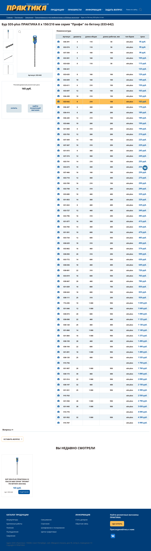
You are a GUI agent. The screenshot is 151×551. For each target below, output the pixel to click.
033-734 (66, 238)
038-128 (66, 325)
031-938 (66, 401)
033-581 (66, 58)
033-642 (66, 101)
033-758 (66, 189)
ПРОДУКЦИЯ (57, 9)
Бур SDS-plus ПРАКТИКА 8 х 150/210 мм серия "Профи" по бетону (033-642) (17, 481)
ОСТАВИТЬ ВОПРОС (12, 439)
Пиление (10, 528)
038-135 (66, 357)
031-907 (66, 368)
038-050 (66, 254)
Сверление (29, 17)
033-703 (66, 134)
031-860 (66, 330)
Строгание (45, 524)
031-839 (66, 287)
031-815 (66, 150)
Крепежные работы (14, 524)
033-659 (66, 80)
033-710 (66, 178)
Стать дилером (82, 520)
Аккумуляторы (12, 520)
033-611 (66, 85)
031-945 (66, 406)
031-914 (66, 379)
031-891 (66, 352)
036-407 (66, 107)
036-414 (66, 112)
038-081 (66, 270)
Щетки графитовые (49, 532)
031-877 (66, 221)
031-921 (66, 390)
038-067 (66, 281)
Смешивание (46, 520)
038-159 (66, 341)
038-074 (66, 314)
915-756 (66, 363)
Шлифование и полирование (53, 528)
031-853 (66, 199)
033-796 (66, 216)
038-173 (66, 374)
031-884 (66, 336)
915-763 (66, 395)
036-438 (66, 96)
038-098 (66, 319)
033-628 (66, 63)
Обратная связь (82, 524)
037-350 (66, 52)
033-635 (66, 74)
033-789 (66, 183)
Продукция (19, 17)
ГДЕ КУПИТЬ (117, 524)
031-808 (66, 129)
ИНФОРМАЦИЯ (93, 9)
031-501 (66, 232)
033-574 (66, 47)
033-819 (66, 276)
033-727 (66, 210)
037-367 (66, 145)
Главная (9, 17)
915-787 (66, 423)
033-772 (66, 259)
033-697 (66, 91)
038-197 (66, 385)
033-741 (66, 161)
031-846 (66, 308)
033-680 (66, 194)
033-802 (66, 248)
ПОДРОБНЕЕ (24, 492)
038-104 (66, 346)
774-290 (66, 303)
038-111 (66, 297)
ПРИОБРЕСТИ (75, 9)
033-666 (66, 123)
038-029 (66, 243)
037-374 (66, 156)
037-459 (66, 140)
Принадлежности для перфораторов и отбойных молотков (57, 17)
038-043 (66, 292)
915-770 (66, 412)
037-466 (66, 172)
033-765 (66, 227)
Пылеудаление (12, 532)
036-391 (66, 42)
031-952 (66, 417)
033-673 (66, 167)
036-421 (66, 69)
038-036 (66, 265)
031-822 (66, 205)
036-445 (66, 118)
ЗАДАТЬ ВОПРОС (113, 9)
